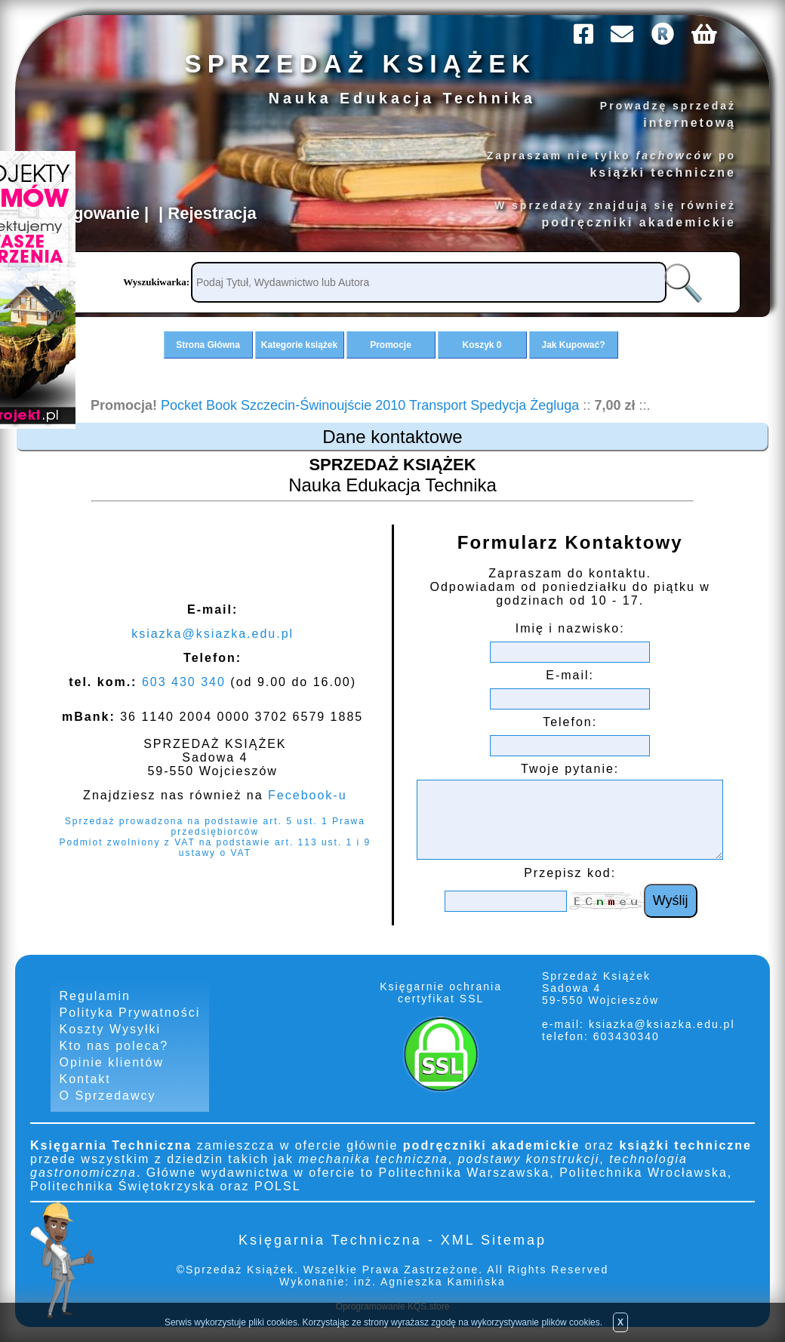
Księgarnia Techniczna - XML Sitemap (392, 1240)
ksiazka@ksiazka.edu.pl (212, 633)
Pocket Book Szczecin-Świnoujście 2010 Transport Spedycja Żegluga (370, 405)
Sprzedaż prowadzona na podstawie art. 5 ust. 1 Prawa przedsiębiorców (215, 826)
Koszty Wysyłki (111, 1029)
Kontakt (85, 1079)
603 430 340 (184, 682)
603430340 (624, 1036)
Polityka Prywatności (130, 1012)
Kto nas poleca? (114, 1045)
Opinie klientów (112, 1062)
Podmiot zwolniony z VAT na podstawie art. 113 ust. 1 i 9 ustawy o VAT (215, 847)
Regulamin (95, 996)
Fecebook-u (307, 795)
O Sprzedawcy (108, 1095)
